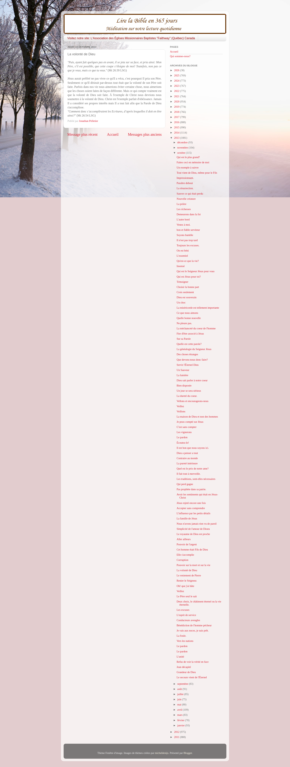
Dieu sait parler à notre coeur (192, 380)
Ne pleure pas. (184, 323)
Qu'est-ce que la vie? (188, 260)
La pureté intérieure (187, 463)
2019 (177, 106)
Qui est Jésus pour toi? (189, 276)
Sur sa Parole (184, 338)
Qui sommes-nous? (180, 56)
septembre (183, 683)
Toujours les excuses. (188, 245)
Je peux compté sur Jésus (190, 421)
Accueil (113, 134)
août (180, 688)
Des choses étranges (187, 354)
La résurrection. (185, 188)
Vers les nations (185, 640)
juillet (180, 694)
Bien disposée (184, 385)
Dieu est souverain (186, 297)
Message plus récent (82, 134)
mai (179, 704)
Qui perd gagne (185, 484)
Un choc (181, 302)
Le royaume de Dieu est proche (193, 534)
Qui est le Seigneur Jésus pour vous (196, 271)
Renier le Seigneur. (187, 580)
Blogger (187, 752)
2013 (177, 137)
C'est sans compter (186, 426)
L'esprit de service (186, 615)
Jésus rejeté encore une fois (191, 502)
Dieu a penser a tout (187, 453)
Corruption (182, 559)
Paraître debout (185, 183)
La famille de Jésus (187, 518)
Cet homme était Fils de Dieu (192, 549)
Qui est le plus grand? (188, 157)
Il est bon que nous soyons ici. (193, 447)
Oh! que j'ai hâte (185, 585)
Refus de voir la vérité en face (193, 661)
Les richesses (184, 209)
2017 (177, 117)
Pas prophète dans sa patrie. (191, 489)
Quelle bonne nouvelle (189, 318)
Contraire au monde (187, 458)
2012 (177, 731)
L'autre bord (183, 219)
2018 (177, 111)
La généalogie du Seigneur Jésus (194, 349)
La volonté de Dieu (187, 570)
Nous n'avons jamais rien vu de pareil (197, 523)
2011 (177, 737)
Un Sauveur (183, 370)
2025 (177, 75)
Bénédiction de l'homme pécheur (194, 625)
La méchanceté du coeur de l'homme (196, 328)
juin (179, 699)
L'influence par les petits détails (193, 513)
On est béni (183, 250)
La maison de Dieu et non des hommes (197, 416)
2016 (177, 122)
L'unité (180, 656)
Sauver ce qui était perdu (190, 193)
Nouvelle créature (186, 198)
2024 (177, 80)
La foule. (181, 635)
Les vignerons (184, 432)
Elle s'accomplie (185, 554)
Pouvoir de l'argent (187, 544)
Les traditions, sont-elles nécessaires (196, 478)
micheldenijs (161, 752)
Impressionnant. (185, 177)
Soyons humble (185, 235)
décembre (182, 142)
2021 (177, 96)
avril (180, 709)
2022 (177, 90)
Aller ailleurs (184, 539)
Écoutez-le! (183, 442)
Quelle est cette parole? (189, 343)
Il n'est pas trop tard (187, 240)
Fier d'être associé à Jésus (190, 333)
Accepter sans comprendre (191, 508)
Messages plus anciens (145, 134)
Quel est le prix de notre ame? (193, 468)
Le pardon (182, 437)
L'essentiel (182, 255)
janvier (181, 725)
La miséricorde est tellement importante (198, 307)
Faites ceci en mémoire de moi (193, 162)
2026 (177, 70)
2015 (177, 127)
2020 (177, 101)
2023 (177, 85)
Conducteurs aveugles (188, 620)
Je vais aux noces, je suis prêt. (193, 630)
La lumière (182, 375)
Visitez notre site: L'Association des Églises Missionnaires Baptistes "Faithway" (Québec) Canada (131, 38)
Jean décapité (184, 666)
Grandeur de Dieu (186, 672)
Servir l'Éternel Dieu (187, 364)
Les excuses (183, 609)
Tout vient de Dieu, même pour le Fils (197, 172)
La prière (181, 203)
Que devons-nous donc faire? (192, 359)
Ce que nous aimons (187, 312)
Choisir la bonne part (188, 286)
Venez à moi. (183, 224)
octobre (181, 152)
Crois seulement (185, 292)
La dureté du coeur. (187, 395)
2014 (177, 132)
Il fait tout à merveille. (188, 473)
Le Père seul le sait (187, 596)
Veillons (181, 411)
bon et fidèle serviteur (188, 229)
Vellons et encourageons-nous (192, 401)
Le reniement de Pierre (189, 575)
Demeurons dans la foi (189, 214)
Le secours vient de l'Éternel (192, 677)
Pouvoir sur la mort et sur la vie (193, 565)
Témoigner (182, 281)
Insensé (181, 266)
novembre (183, 147)
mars (180, 714)
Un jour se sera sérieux (189, 390)
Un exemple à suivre (188, 167)
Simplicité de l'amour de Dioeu (193, 528)
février (181, 720)
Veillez (180, 406)
